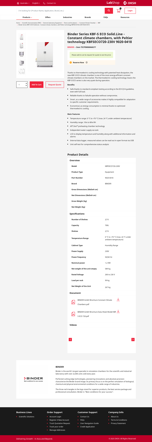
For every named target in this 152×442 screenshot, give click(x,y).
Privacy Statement (118, 423)
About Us (114, 416)
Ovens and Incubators (70, 23)
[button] (23, 3)
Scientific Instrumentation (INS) (31, 23)
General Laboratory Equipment (52, 23)
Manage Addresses (57, 430)
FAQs (82, 420)
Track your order (56, 426)
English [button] (35, 3)
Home (18, 23)
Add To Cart (36, 84)
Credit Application (87, 426)
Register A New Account (59, 420)
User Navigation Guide (89, 423)
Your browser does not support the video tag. (80, 339)
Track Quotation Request (60, 423)
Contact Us (84, 416)
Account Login (55, 416)
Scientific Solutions (26, 416)
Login (130, 10)
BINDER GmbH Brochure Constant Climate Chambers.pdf (99, 302)
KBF (99, 23)
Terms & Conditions (119, 420)
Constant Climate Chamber (87, 23)
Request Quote (54, 84)
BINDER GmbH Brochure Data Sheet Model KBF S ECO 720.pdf (99, 313)
